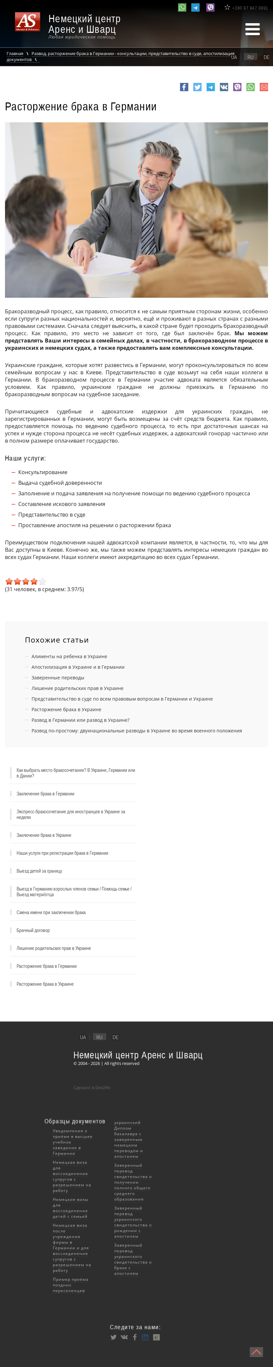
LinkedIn (145, 1337)
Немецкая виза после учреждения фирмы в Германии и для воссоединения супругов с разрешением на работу (72, 1247)
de (267, 57)
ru (250, 57)
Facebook (134, 1337)
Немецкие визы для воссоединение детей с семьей (70, 1208)
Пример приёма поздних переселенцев (71, 1284)
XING (156, 1337)
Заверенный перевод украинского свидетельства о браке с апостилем (133, 1259)
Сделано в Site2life (91, 1087)
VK (124, 1337)
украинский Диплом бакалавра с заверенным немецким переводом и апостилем (128, 1139)
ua (234, 57)
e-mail (264, 90)
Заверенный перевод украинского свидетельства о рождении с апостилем (133, 1222)
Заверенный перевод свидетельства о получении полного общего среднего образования (133, 1182)
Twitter (113, 1337)
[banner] (73, 26)
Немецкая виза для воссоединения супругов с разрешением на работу (72, 1176)
